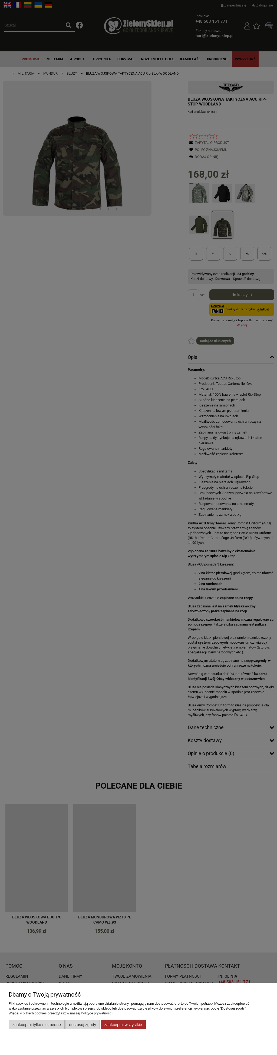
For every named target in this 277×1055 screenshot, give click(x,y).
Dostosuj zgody (82, 1024)
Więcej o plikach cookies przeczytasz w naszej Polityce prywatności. (61, 1013)
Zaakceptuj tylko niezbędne (36, 1024)
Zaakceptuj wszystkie (123, 1024)
